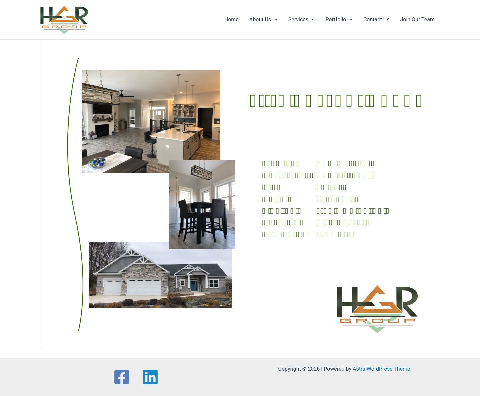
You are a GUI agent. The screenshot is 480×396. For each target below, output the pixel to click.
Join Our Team (417, 19)
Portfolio (339, 19)
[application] (274, 19)
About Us (263, 19)
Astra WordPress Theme (381, 369)
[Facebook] (121, 377)
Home (231, 19)
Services (301, 19)
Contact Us (376, 19)
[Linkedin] (150, 377)
